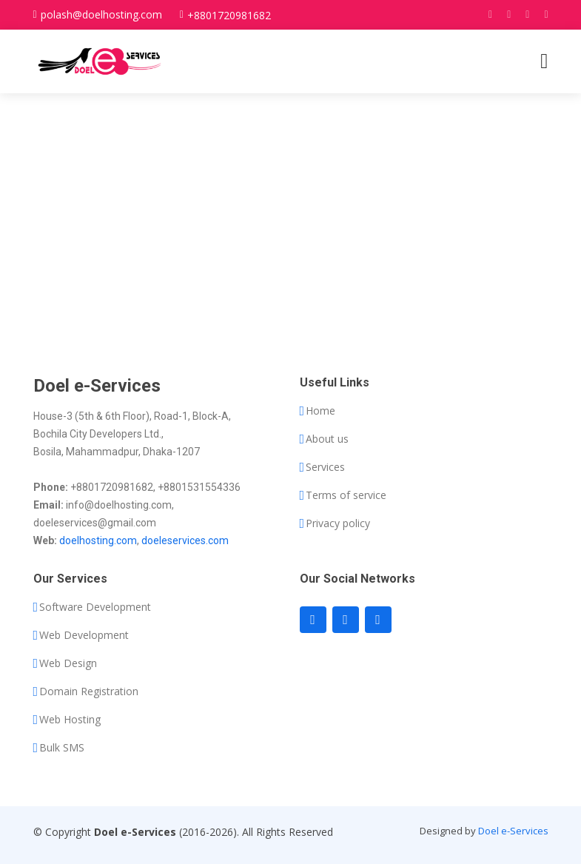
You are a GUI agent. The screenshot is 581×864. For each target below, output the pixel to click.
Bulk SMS (61, 748)
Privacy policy (338, 523)
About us (327, 439)
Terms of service (346, 495)
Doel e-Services (513, 830)
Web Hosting (70, 719)
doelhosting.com (98, 540)
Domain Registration (88, 691)
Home (320, 411)
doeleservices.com (185, 540)
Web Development (84, 635)
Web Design (68, 663)
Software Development (95, 607)
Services (325, 467)
